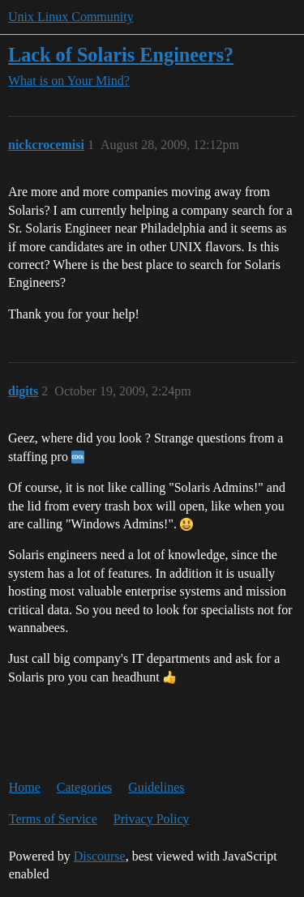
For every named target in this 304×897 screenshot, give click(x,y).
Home (25, 787)
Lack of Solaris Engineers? (120, 55)
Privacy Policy (151, 819)
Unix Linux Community (71, 16)
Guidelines (156, 787)
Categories (84, 787)
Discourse (100, 856)
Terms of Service (53, 819)
